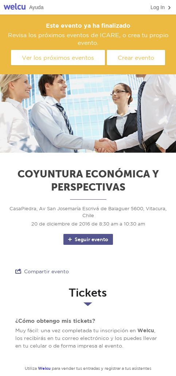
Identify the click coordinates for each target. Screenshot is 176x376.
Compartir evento (42, 271)
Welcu (15, 7)
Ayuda (36, 7)
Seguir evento (87, 239)
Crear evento (136, 57)
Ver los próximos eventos (58, 57)
